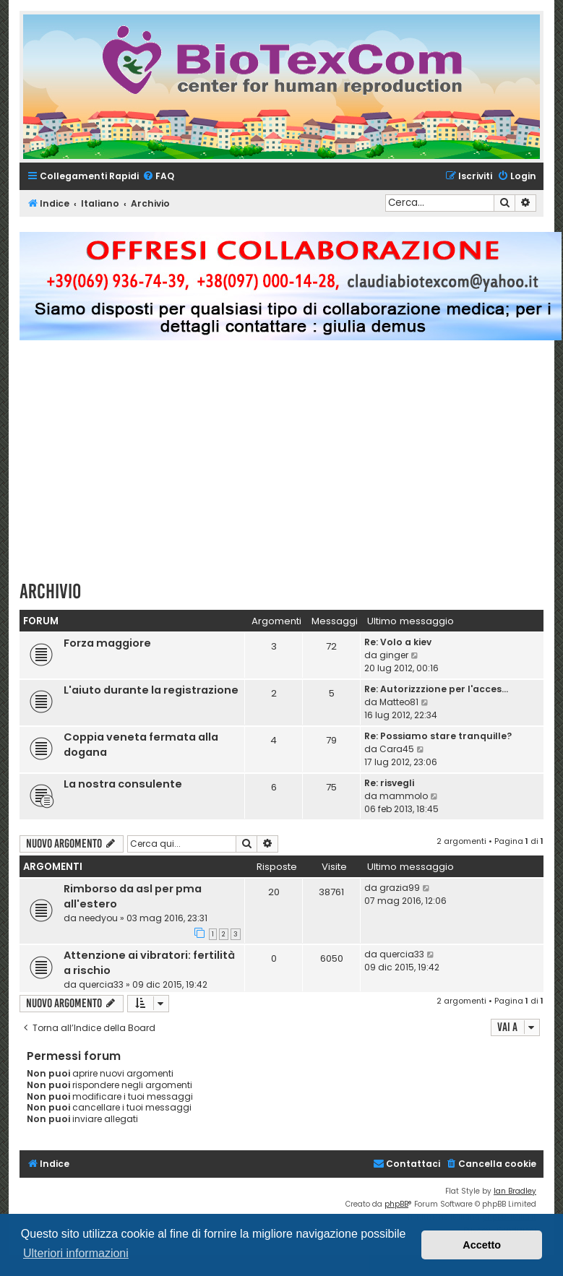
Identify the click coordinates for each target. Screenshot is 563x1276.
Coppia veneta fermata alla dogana (141, 744)
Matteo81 (398, 702)
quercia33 (101, 984)
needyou (98, 918)
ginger (393, 655)
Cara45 (396, 749)
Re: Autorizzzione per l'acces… (436, 689)
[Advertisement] (291, 467)
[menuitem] (158, 176)
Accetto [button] (482, 1245)
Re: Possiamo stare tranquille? (438, 736)
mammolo (403, 796)
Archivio (50, 591)
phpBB (396, 1204)
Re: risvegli (389, 783)
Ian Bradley (515, 1191)
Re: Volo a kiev (397, 642)
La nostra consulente (123, 784)
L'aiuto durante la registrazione (151, 690)
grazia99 (399, 887)
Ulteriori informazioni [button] (76, 1253)
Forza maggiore (107, 643)
